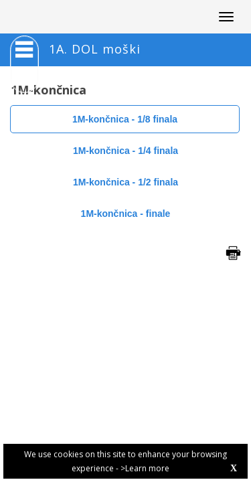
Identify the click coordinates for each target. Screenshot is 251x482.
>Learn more (144, 468)
